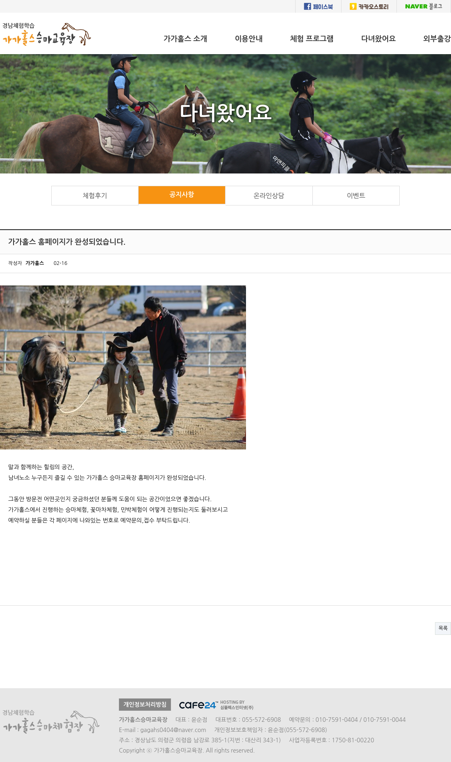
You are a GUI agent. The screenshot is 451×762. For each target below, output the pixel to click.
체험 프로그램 (312, 39)
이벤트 (356, 195)
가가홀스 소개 (185, 39)
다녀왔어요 (378, 39)
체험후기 (94, 195)
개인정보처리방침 (144, 704)
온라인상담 (268, 195)
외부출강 (437, 39)
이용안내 (248, 39)
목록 (443, 628)
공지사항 (181, 195)
